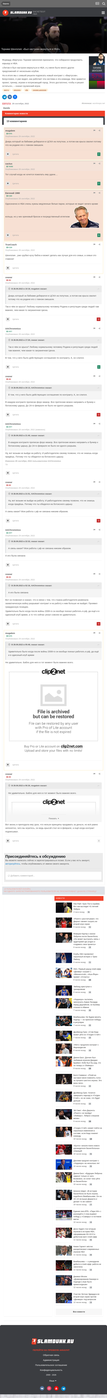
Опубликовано (20, 136)
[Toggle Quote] (9, 289)
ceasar (8, 277)
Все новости (79, 1312)
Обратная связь (51, 1355)
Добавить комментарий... (21, 875)
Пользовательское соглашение (51, 1365)
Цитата (16, 154)
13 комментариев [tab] (17, 121)
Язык (52, 1380)
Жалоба (6, 108)
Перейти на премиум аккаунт (51, 1350)
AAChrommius (13, 328)
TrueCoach (11, 244)
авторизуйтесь (12, 863)
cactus (8, 163)
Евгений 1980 (12, 193)
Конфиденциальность (51, 1370)
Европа (6, 103)
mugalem (10, 130)
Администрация (51, 1360)
